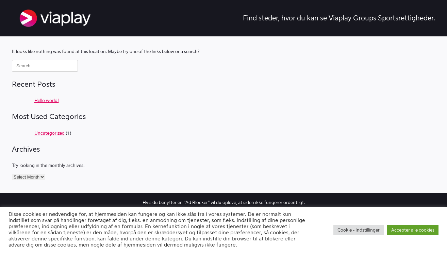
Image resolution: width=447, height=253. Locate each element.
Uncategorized (49, 133)
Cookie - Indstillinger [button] (358, 230)
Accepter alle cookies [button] (412, 230)
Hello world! (46, 100)
